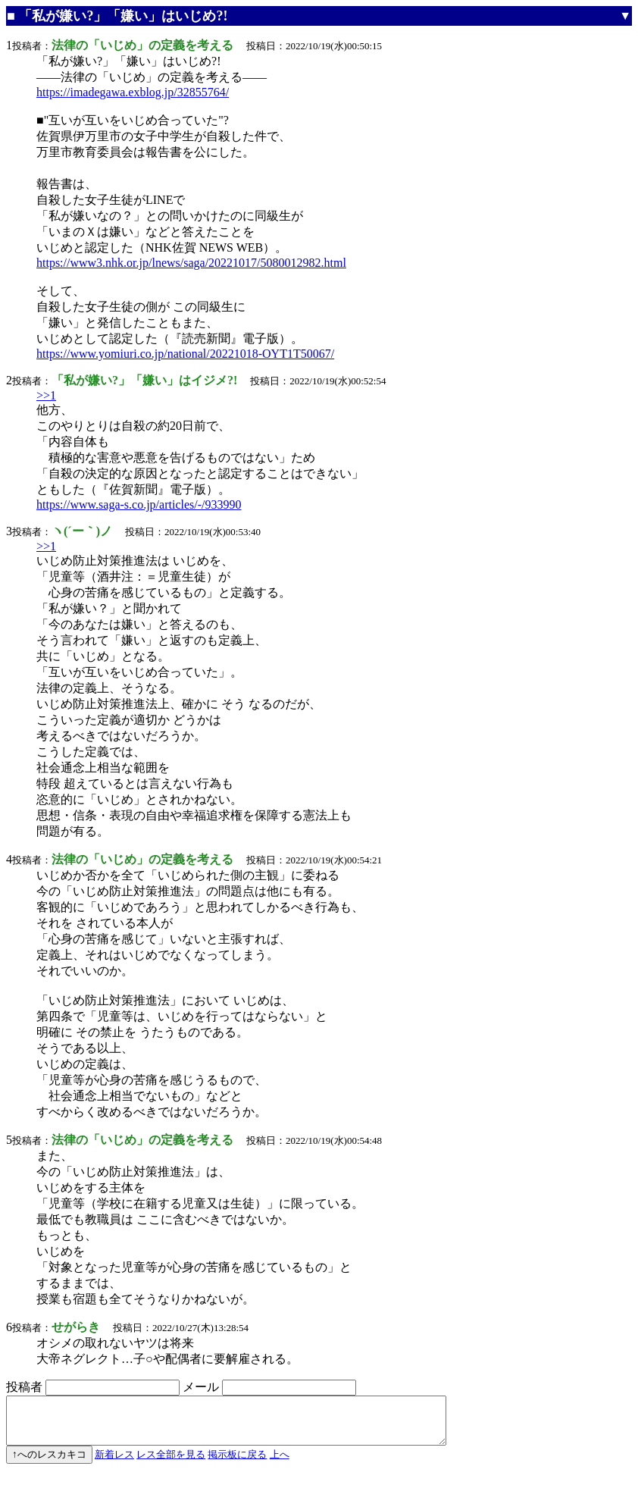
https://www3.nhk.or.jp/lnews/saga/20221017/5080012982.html (191, 262)
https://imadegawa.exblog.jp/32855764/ (132, 92)
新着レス (114, 1463)
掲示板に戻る (237, 1463)
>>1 (46, 395)
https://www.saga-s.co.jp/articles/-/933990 (138, 504)
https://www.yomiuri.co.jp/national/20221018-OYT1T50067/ (185, 353)
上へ (279, 1463)
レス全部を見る (170, 1463)
